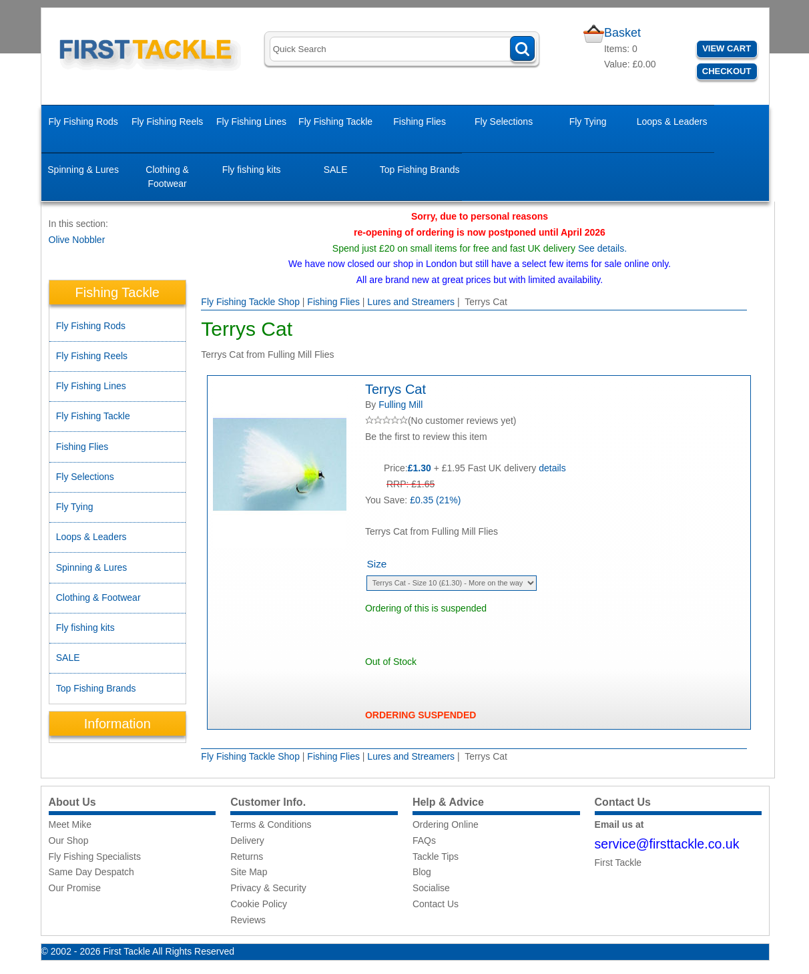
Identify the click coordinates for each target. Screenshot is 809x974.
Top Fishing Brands (420, 169)
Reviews (248, 920)
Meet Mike (70, 824)
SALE (336, 169)
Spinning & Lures (83, 169)
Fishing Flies (419, 121)
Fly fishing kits (251, 169)
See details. (602, 248)
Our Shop (69, 840)
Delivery (247, 840)
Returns (246, 856)
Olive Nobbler (77, 239)
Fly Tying (588, 121)
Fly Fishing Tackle (335, 121)
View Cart (726, 48)
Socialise (431, 888)
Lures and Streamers (411, 301)
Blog (422, 872)
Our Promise (75, 888)
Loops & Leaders (672, 121)
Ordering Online (446, 824)
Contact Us (436, 904)
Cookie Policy (258, 904)
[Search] (402, 49)
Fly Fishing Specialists (95, 856)
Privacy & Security (268, 888)
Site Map (248, 872)
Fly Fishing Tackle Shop (250, 301)
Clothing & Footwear (167, 176)
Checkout (727, 71)
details (552, 468)
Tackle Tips (436, 856)
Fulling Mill (400, 404)
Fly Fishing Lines (251, 121)
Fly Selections (504, 121)
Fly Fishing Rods (82, 121)
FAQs (424, 840)
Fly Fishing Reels (167, 121)
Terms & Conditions (270, 824)
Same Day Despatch (91, 872)
